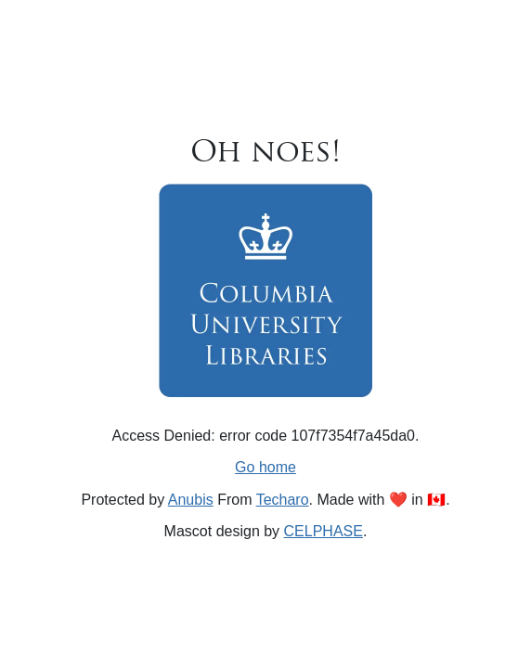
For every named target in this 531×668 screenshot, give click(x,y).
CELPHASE (323, 531)
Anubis (191, 499)
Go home (265, 467)
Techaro (282, 499)
